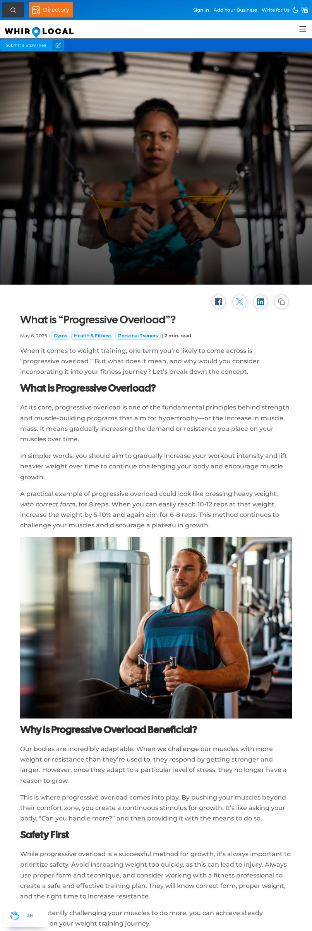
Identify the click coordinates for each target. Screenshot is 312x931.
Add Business (235, 10)
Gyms (60, 336)
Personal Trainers (138, 336)
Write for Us (276, 10)
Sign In (201, 10)
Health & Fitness (92, 336)
